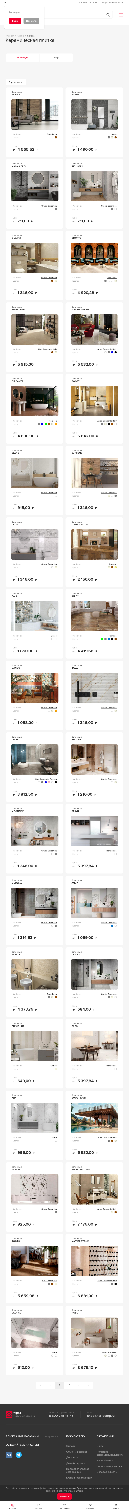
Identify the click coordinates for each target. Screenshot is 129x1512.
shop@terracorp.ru (101, 1416)
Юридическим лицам (79, 1477)
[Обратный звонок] (113, 2)
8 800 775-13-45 (61, 1416)
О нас (99, 1446)
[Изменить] (31, 21)
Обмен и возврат (76, 1451)
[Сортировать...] (16, 82)
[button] (116, 1506)
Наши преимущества (109, 1466)
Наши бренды (104, 1460)
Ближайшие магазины (22, 1436)
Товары (56, 57)
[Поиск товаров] (63, 15)
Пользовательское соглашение (77, 1470)
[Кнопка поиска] (108, 15)
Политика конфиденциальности (109, 1453)
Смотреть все (51, 1436)
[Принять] (64, 1496)
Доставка (72, 1457)
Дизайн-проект (75, 1463)
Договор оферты (106, 1471)
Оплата (71, 1446)
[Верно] (15, 21)
